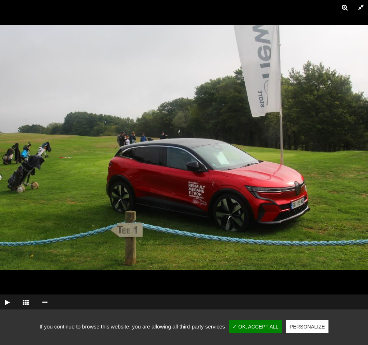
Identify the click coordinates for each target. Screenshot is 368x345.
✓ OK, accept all (256, 327)
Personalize (307, 327)
